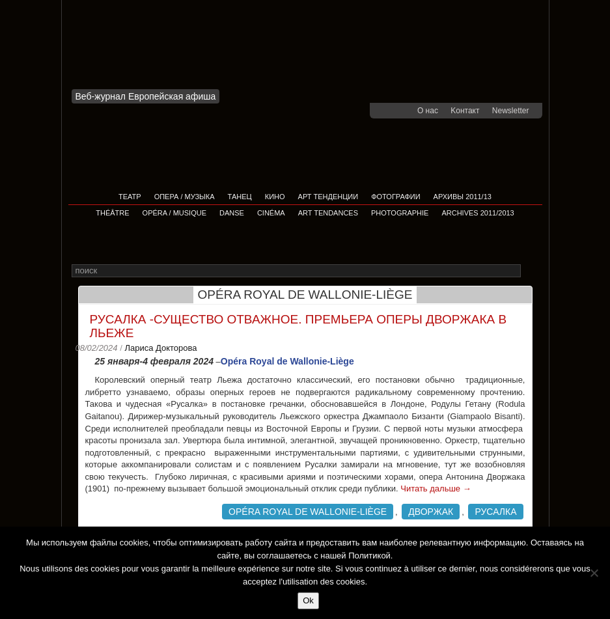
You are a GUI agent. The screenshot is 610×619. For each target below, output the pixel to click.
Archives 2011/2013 (477, 213)
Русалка (495, 511)
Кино (275, 196)
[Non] (593, 572)
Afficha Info (150, 48)
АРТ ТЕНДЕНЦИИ (328, 196)
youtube (405, 110)
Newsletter (510, 110)
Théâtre (112, 213)
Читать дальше (435, 488)
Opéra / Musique (174, 213)
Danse (231, 213)
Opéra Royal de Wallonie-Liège (308, 511)
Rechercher (529, 271)
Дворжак (430, 511)
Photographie (399, 213)
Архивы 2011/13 (463, 196)
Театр (129, 196)
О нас (427, 110)
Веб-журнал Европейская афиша (146, 96)
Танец (240, 196)
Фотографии (395, 196)
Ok (308, 600)
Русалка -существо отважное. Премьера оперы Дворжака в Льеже (298, 326)
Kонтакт (465, 110)
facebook (388, 110)
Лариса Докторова (160, 348)
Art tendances (328, 213)
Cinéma (271, 213)
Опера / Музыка (184, 196)
